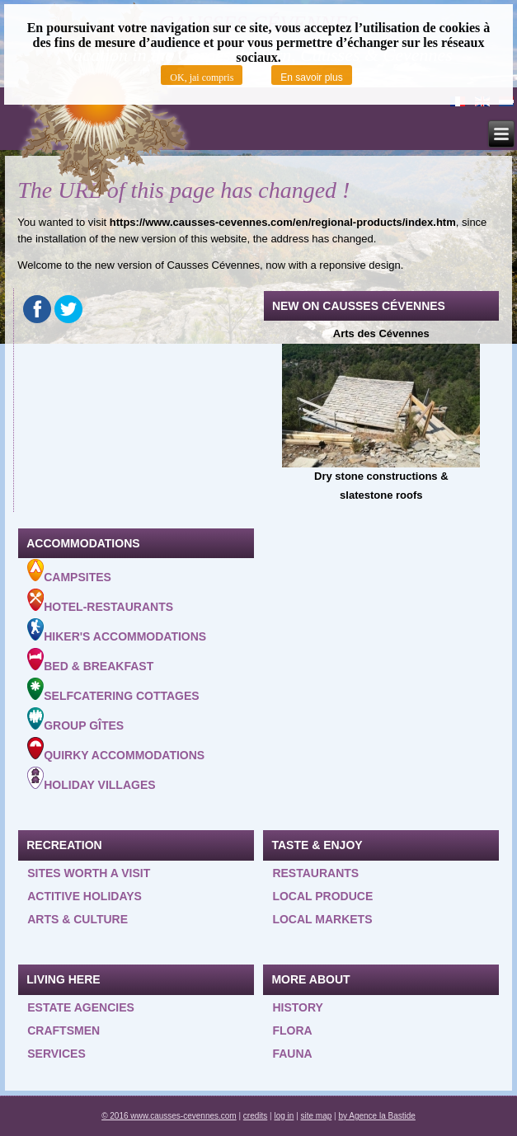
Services (56, 1053)
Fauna (292, 1053)
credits (255, 1115)
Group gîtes (75, 719)
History (297, 1007)
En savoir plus (311, 77)
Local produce (322, 896)
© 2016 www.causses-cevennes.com (169, 1115)
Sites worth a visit (88, 873)
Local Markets (322, 919)
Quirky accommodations (115, 749)
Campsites (69, 571)
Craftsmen (63, 1030)
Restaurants (315, 873)
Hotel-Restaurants (100, 601)
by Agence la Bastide (376, 1115)
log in (284, 1115)
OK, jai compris (201, 77)
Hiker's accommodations (116, 630)
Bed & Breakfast (90, 660)
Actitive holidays (84, 896)
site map (316, 1115)
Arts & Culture (77, 919)
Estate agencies (80, 1007)
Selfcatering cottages (113, 690)
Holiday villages (91, 779)
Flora (292, 1030)
